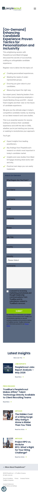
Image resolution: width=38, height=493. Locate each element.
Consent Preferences (8, 484)
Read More (18, 377)
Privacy (16, 478)
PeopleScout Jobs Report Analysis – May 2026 (24, 370)
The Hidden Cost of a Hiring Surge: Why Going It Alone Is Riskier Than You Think (24, 419)
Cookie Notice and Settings (10, 486)
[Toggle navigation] (35, 8)
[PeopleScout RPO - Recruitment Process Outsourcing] (12, 8)
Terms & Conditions (8, 478)
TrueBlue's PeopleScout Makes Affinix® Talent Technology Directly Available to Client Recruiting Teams (19, 393)
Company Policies (24, 478)
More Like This (18, 358)
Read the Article (19, 429)
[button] (3, 489)
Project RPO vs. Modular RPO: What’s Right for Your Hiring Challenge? (24, 447)
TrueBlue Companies (8, 480)
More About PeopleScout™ (15, 467)
